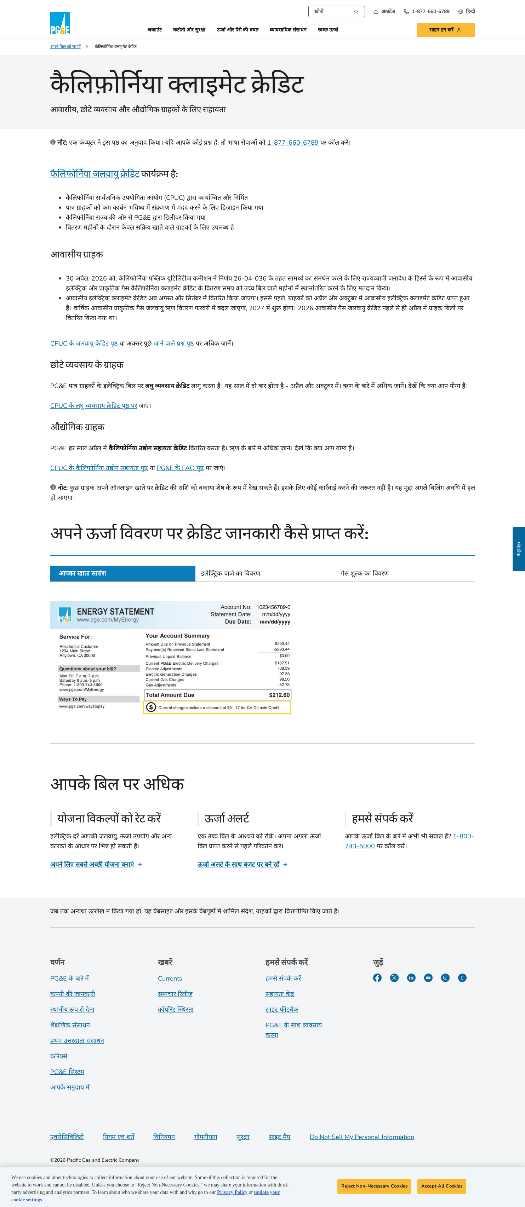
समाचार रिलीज (175, 994)
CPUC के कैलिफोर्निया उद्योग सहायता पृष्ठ (99, 468)
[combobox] (336, 11)
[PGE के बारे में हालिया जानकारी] (462, 977)
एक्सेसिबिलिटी (67, 1137)
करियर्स (58, 1056)
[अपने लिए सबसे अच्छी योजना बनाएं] (96, 865)
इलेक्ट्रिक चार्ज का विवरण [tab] (230, 573)
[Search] (356, 11)
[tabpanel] (262, 658)
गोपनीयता (205, 1137)
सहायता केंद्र (280, 994)
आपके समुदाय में (70, 1087)
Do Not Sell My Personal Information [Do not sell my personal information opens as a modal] (362, 1137)
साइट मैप (279, 1137)
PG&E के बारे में (69, 978)
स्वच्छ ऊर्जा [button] (328, 30)
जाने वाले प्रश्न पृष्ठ (174, 343)
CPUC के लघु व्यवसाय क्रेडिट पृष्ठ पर (93, 406)
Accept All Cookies (441, 1188)
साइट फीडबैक (282, 1009)
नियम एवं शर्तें (118, 1137)
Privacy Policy (232, 1194)
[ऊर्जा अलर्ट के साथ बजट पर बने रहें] (243, 865)
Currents (170, 978)
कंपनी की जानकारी (72, 994)
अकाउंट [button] (154, 30)
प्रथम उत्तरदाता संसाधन (77, 1040)
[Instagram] (445, 977)
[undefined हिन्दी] (466, 11)
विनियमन (164, 1137)
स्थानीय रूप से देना (72, 1009)
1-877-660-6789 (293, 142)
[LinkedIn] (411, 977)
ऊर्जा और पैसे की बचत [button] (237, 30)
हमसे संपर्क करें (283, 978)
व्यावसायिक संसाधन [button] (288, 30)
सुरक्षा (243, 1137)
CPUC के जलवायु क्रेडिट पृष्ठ (84, 343)
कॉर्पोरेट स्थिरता (176, 1009)
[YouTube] (428, 977)
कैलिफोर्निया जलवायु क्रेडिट (94, 173)
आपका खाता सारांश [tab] (82, 573)
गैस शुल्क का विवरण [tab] (365, 573)
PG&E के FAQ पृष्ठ (180, 468)
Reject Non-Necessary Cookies (374, 1188)
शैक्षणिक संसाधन (70, 1025)
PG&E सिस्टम (67, 1072)
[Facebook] (377, 977)
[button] (384, 11)
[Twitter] (394, 977)
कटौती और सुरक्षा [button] (189, 30)
